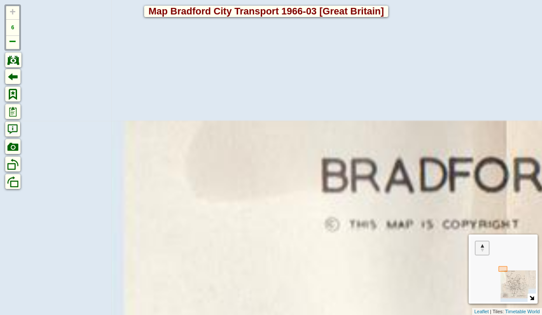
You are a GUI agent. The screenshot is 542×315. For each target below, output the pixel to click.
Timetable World (522, 311)
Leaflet (481, 311)
